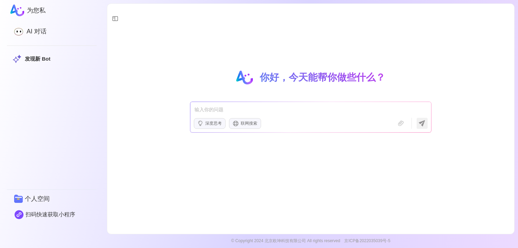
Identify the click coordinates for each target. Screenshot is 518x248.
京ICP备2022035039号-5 (367, 240)
